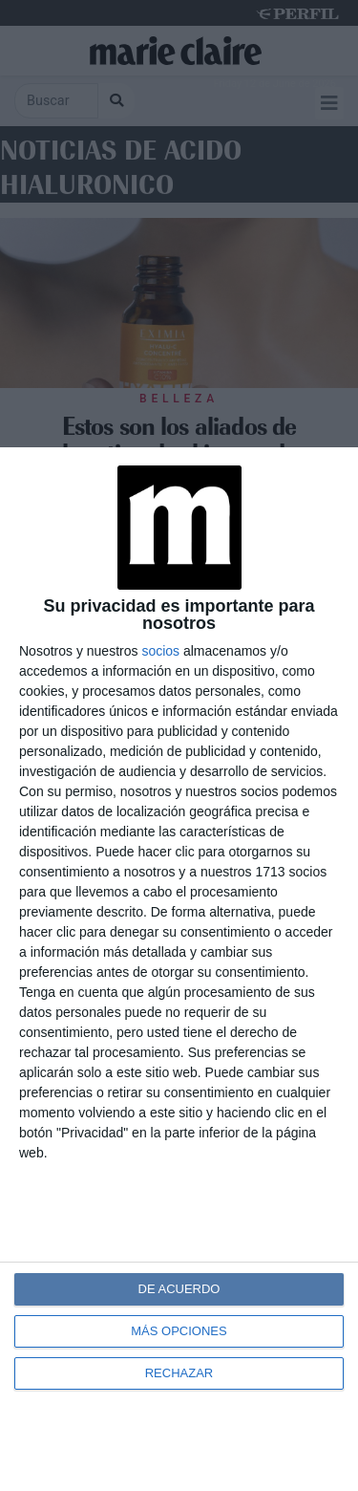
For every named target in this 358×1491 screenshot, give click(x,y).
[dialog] (179, 969)
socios (160, 651)
